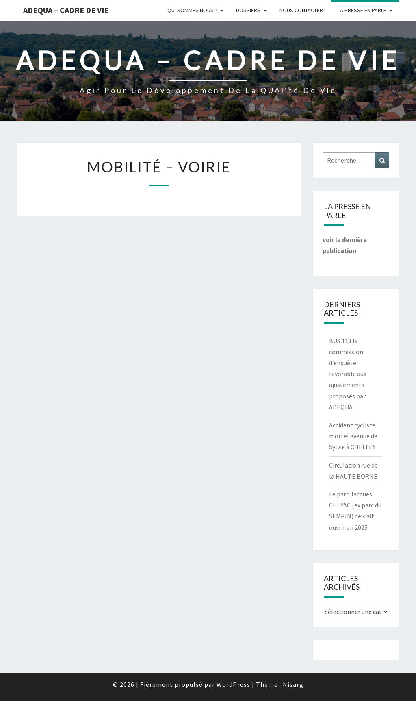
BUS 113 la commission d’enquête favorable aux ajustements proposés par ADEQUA (347, 374)
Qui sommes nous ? (192, 10)
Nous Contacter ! (302, 10)
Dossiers (248, 10)
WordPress (233, 684)
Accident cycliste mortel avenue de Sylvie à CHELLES (353, 436)
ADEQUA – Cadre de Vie (66, 10)
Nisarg (293, 684)
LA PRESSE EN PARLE (362, 10)
